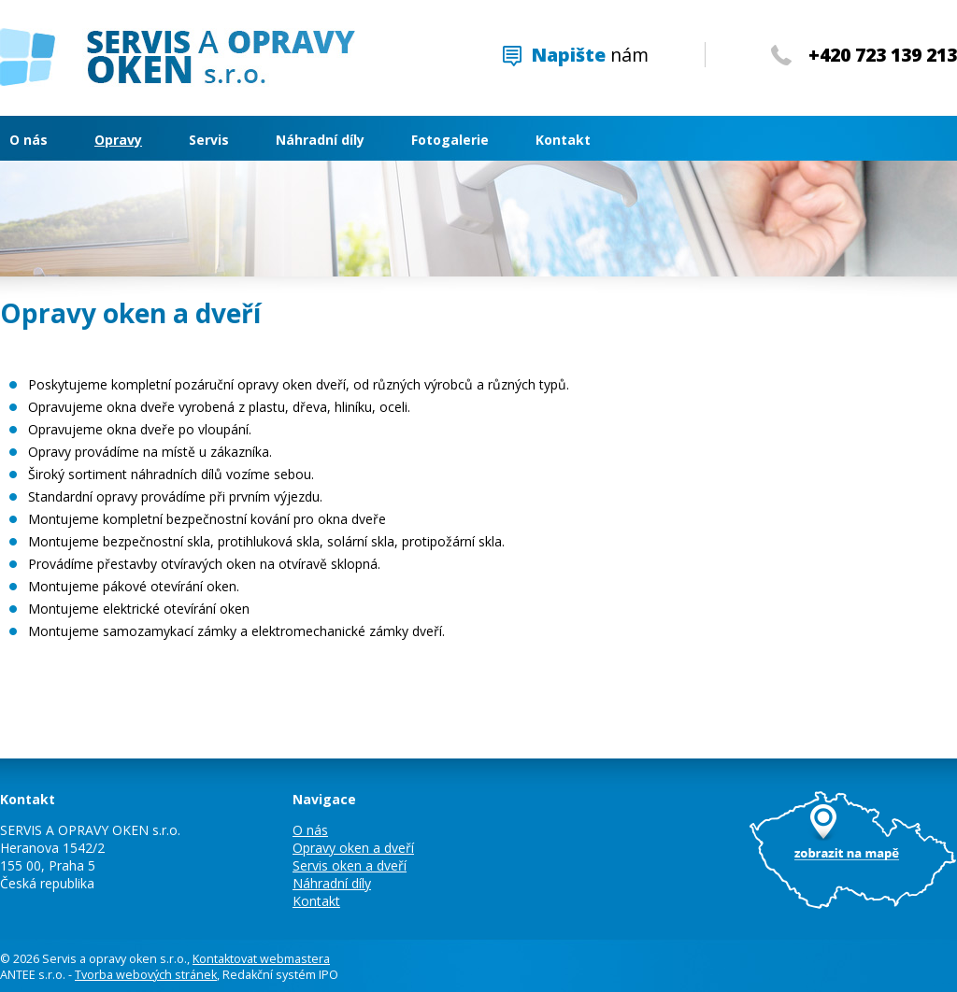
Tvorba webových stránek (146, 975)
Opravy (118, 140)
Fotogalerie (450, 140)
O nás (28, 140)
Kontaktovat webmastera (261, 959)
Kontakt (563, 140)
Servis (209, 140)
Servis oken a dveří (350, 865)
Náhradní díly (320, 140)
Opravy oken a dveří (353, 848)
